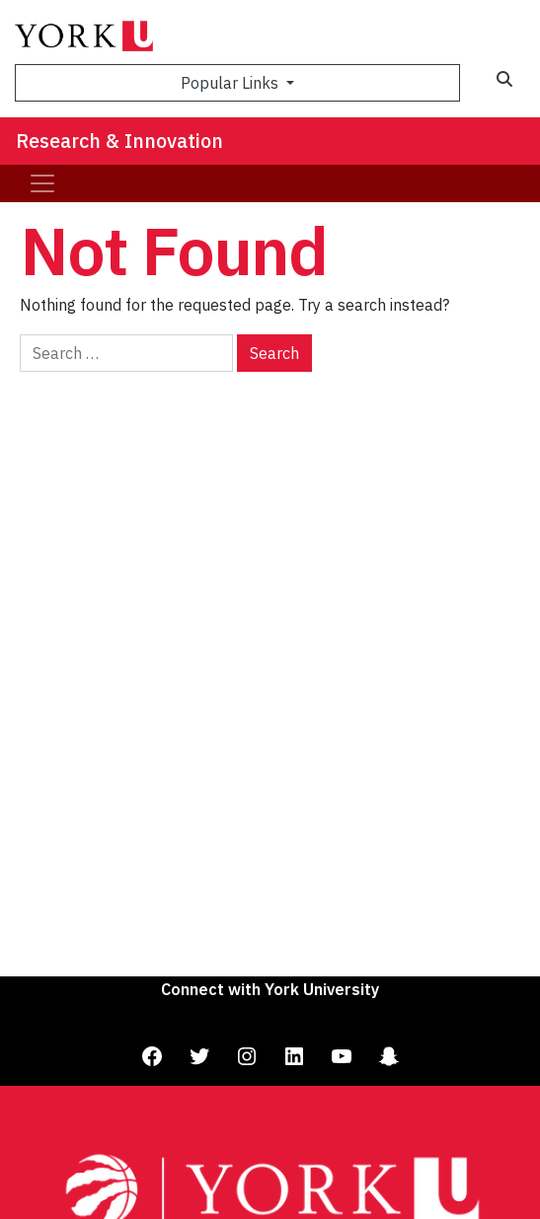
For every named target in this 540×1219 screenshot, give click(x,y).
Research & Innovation (119, 140)
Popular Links (231, 83)
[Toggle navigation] (42, 183)
